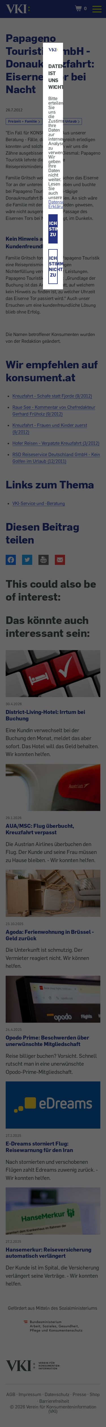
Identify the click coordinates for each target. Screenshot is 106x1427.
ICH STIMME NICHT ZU (53, 266)
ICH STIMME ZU (53, 228)
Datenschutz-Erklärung (61, 204)
